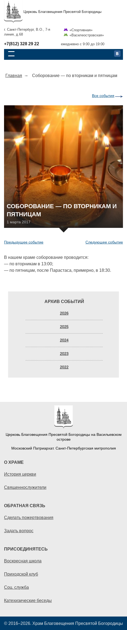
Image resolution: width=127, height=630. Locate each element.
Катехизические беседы (28, 600)
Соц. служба (16, 587)
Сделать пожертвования (28, 517)
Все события (103, 95)
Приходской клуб (21, 574)
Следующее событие (104, 242)
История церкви (20, 474)
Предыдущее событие (23, 242)
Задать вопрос (18, 530)
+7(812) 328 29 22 (21, 43)
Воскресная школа (23, 560)
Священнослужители (25, 487)
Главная (13, 75)
